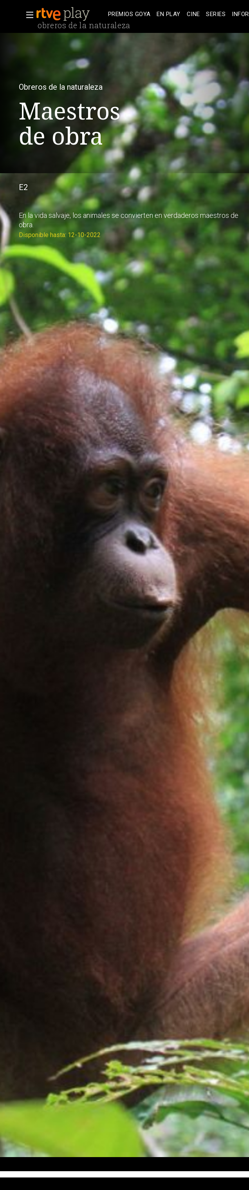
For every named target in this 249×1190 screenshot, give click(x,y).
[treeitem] (129, 14)
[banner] (70, 14)
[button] (27, 15)
